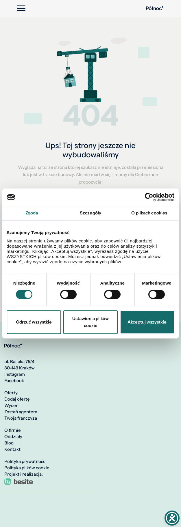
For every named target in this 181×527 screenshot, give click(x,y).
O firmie (12, 430)
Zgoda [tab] (31, 213)
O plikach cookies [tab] (149, 213)
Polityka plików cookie (26, 467)
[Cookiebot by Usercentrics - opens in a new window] (149, 197)
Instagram (14, 374)
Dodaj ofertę (17, 399)
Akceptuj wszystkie (147, 322)
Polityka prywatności (25, 461)
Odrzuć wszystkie (34, 322)
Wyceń (11, 405)
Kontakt (12, 449)
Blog (9, 443)
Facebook (14, 380)
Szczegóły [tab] (90, 213)
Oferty (11, 392)
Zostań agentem (20, 411)
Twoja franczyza (20, 418)
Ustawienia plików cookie (90, 322)
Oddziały (13, 436)
